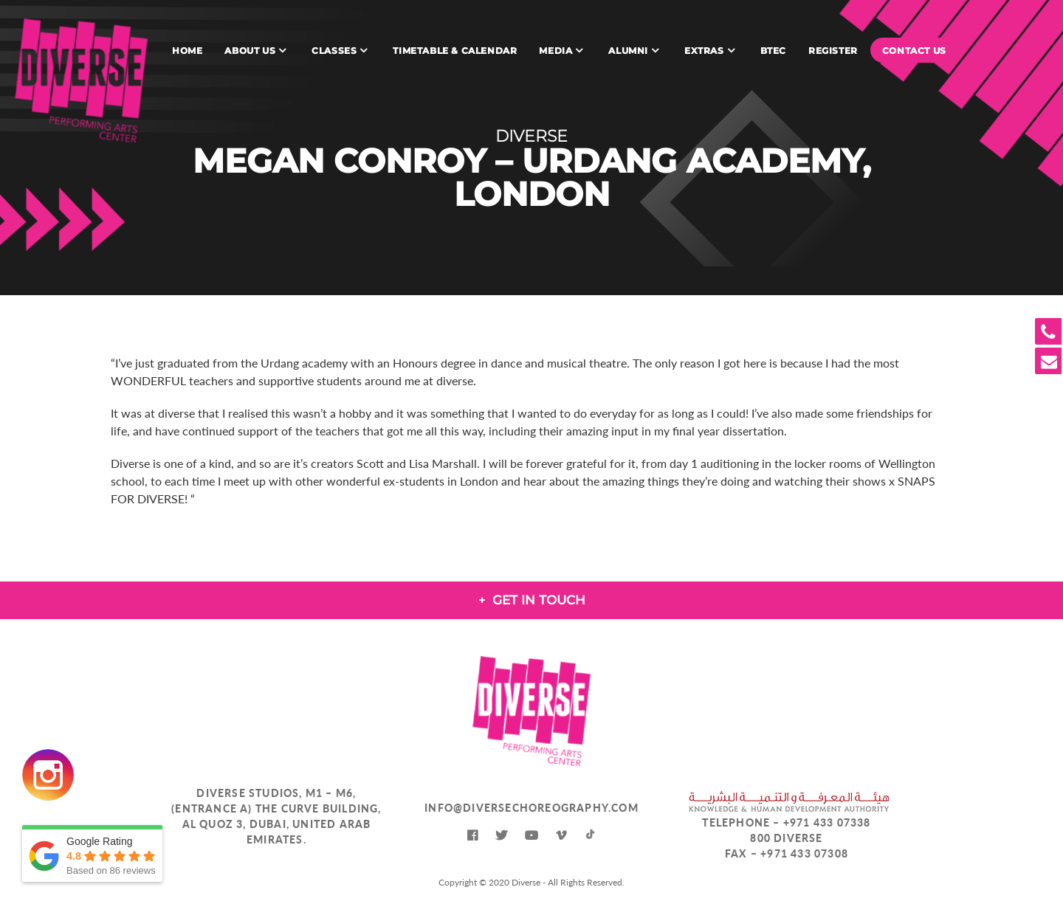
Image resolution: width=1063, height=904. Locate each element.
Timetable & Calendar (455, 50)
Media (555, 50)
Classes (334, 50)
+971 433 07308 (804, 853)
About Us (249, 50)
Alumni (628, 50)
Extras (704, 50)
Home (187, 50)
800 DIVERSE (786, 838)
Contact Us (914, 50)
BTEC (773, 50)
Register (833, 50)
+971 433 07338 (827, 822)
